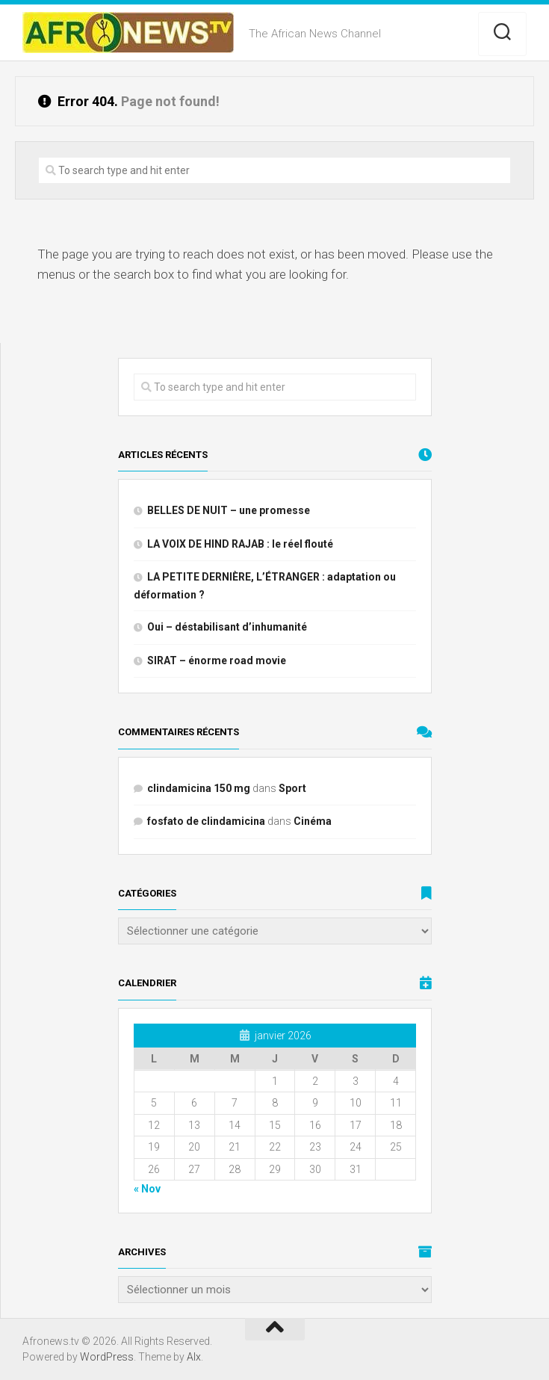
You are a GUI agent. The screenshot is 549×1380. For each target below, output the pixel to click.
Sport (292, 788)
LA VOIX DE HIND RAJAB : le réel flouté (240, 544)
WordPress (107, 1357)
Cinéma (313, 821)
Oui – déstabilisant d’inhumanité (227, 627)
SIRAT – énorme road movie (216, 660)
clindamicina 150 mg (198, 788)
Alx (194, 1357)
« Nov (147, 1189)
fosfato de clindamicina (206, 821)
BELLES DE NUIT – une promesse (228, 510)
